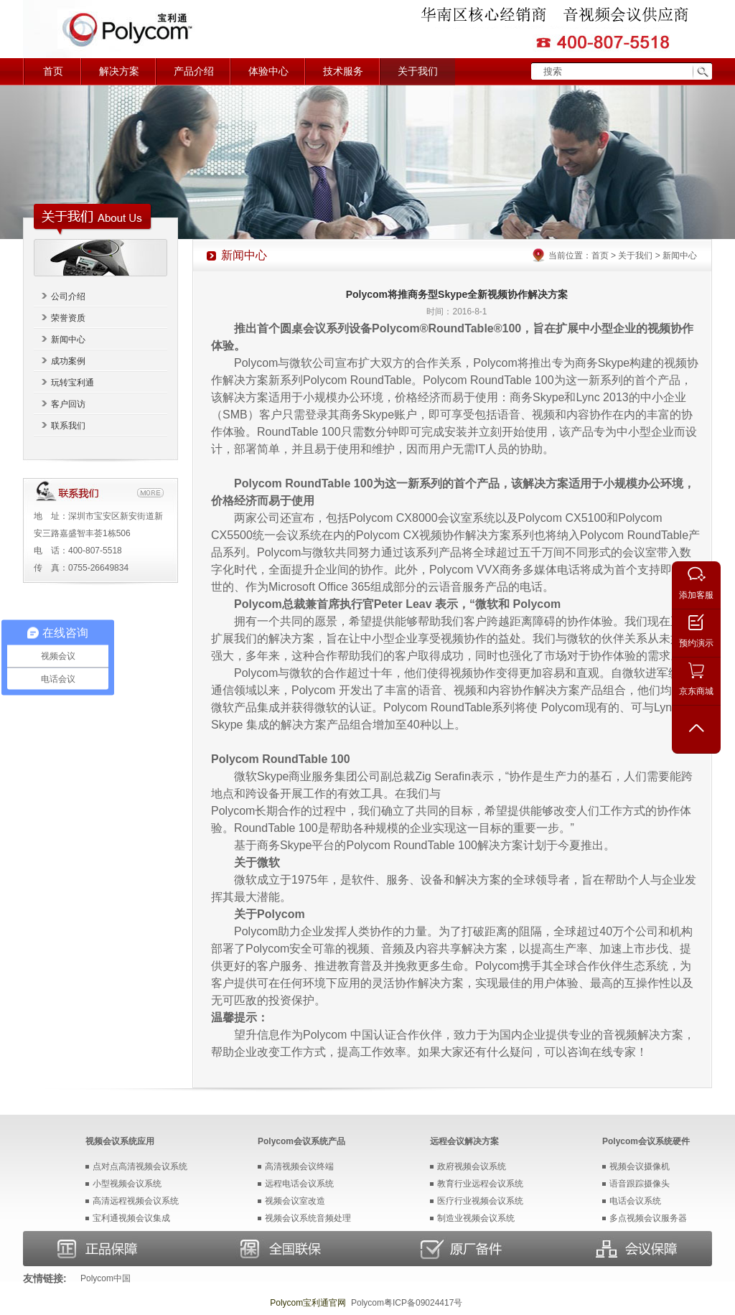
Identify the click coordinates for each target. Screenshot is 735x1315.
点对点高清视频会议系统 (140, 1166)
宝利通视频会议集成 (131, 1218)
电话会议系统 (635, 1201)
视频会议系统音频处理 (308, 1218)
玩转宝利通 (72, 383)
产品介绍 (194, 71)
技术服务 (343, 71)
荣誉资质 (68, 318)
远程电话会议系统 (299, 1184)
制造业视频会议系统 (476, 1218)
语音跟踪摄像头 (639, 1184)
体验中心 (268, 71)
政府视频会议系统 (471, 1166)
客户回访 (68, 404)
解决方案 (119, 71)
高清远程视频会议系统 (136, 1201)
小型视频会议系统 (127, 1184)
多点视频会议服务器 (648, 1218)
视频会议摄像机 (639, 1166)
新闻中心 (68, 339)
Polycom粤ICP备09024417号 (406, 1303)
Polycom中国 (105, 1278)
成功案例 (68, 361)
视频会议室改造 (295, 1201)
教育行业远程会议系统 (480, 1184)
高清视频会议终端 (299, 1166)
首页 (53, 71)
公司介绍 (68, 296)
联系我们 (68, 426)
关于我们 (418, 71)
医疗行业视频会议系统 (480, 1201)
